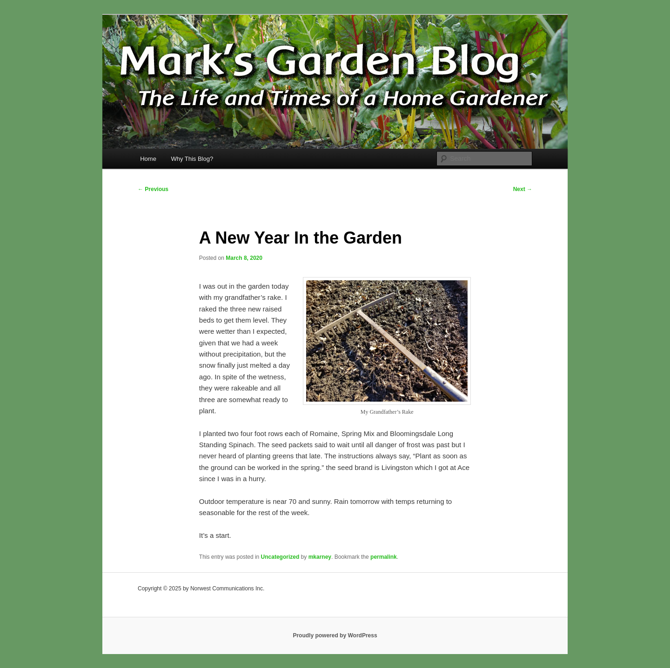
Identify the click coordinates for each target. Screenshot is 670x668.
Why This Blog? (192, 158)
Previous (153, 189)
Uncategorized (280, 557)
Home (148, 158)
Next (522, 189)
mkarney (319, 557)
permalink (383, 557)
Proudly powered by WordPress (335, 635)
